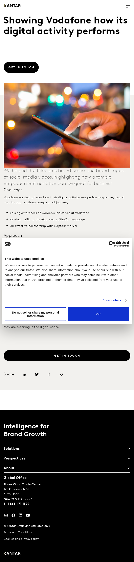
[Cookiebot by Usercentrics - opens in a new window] (111, 244)
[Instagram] (6, 516)
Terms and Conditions (18, 532)
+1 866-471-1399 (17, 504)
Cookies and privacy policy (21, 539)
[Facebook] (13, 516)
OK (98, 314)
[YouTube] (20, 516)
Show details (112, 300)
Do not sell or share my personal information (35, 314)
